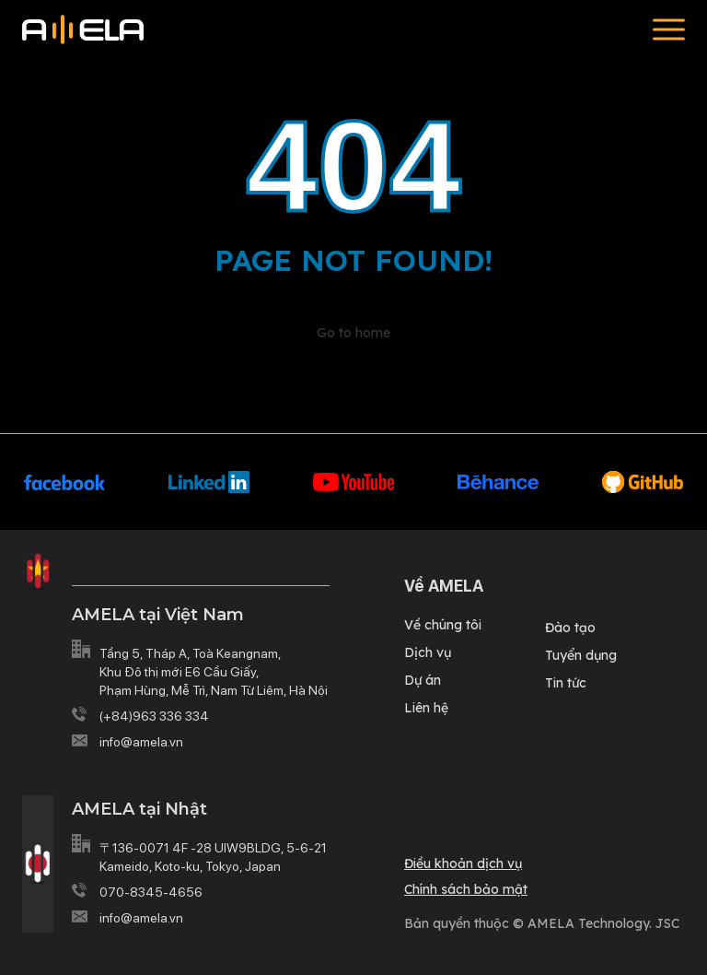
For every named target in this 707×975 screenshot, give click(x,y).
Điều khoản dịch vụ (463, 863)
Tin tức (565, 683)
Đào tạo (570, 627)
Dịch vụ (427, 652)
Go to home (353, 332)
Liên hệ (426, 707)
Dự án (422, 680)
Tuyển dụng (581, 655)
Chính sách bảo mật (465, 889)
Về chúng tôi (442, 625)
